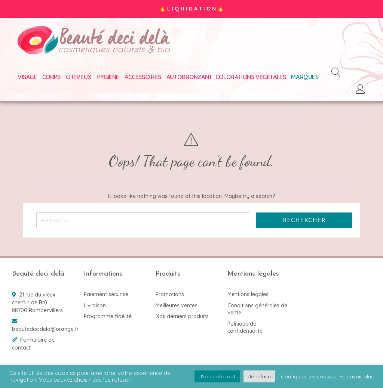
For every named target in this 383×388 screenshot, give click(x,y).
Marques (304, 77)
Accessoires (143, 77)
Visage (27, 77)
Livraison (95, 305)
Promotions (170, 294)
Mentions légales (248, 294)
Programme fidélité (108, 316)
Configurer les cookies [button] (308, 376)
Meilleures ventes (176, 305)
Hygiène (107, 77)
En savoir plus (357, 376)
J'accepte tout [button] (217, 376)
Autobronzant (189, 77)
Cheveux (78, 77)
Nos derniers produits (182, 316)
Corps (51, 77)
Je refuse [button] (259, 376)
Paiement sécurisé (106, 294)
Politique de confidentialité (245, 327)
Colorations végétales (250, 77)
